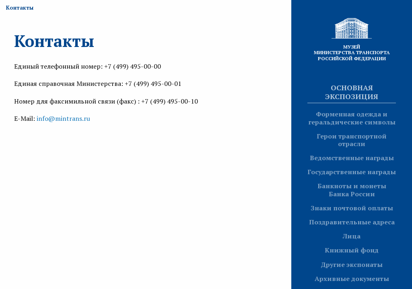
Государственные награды (351, 171)
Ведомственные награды (352, 157)
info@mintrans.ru (63, 118)
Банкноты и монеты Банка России (351, 189)
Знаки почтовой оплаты (352, 208)
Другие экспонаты (352, 264)
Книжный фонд (352, 250)
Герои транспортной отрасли (352, 140)
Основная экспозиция (351, 92)
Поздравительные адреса (352, 222)
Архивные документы (352, 278)
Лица (351, 236)
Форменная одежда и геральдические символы (352, 118)
